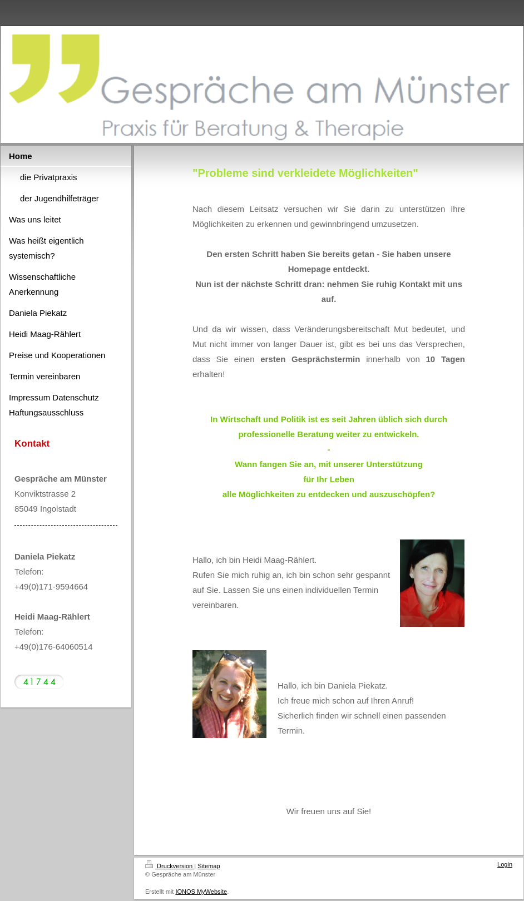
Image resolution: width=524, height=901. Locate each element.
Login (504, 864)
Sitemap (208, 866)
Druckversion (169, 866)
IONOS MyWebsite (201, 891)
